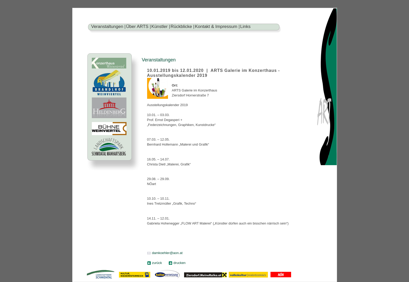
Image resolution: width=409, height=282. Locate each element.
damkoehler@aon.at (167, 253)
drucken (179, 263)
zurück (157, 263)
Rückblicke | (182, 26)
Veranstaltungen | (108, 26)
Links (245, 26)
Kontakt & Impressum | (217, 26)
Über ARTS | (138, 26)
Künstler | (160, 26)
